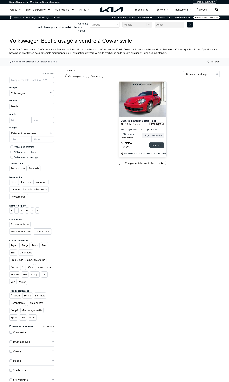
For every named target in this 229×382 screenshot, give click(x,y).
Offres (84, 9)
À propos (203, 9)
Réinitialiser (48, 73)
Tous (43, 326)
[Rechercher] (217, 10)
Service (162, 9)
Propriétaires (142, 9)
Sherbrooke (19, 370)
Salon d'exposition (38, 9)
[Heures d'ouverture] (204, 2)
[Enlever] (83, 76)
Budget (13, 127)
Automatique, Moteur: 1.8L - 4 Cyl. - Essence (139, 129)
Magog (17, 360)
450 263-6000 (144, 17)
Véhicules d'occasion (24, 61)
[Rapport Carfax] (156, 124)
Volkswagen (43, 61)
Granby (17, 351)
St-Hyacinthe (20, 379)
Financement (182, 9)
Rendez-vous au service (206, 17)
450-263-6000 (182, 17)
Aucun (50, 326)
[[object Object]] (213, 61)
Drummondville (21, 341)
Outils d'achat (64, 9)
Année (12, 114)
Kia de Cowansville (18, 2)
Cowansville (19, 332)
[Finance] (154, 135)
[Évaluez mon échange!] (190, 24)
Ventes (15, 9)
